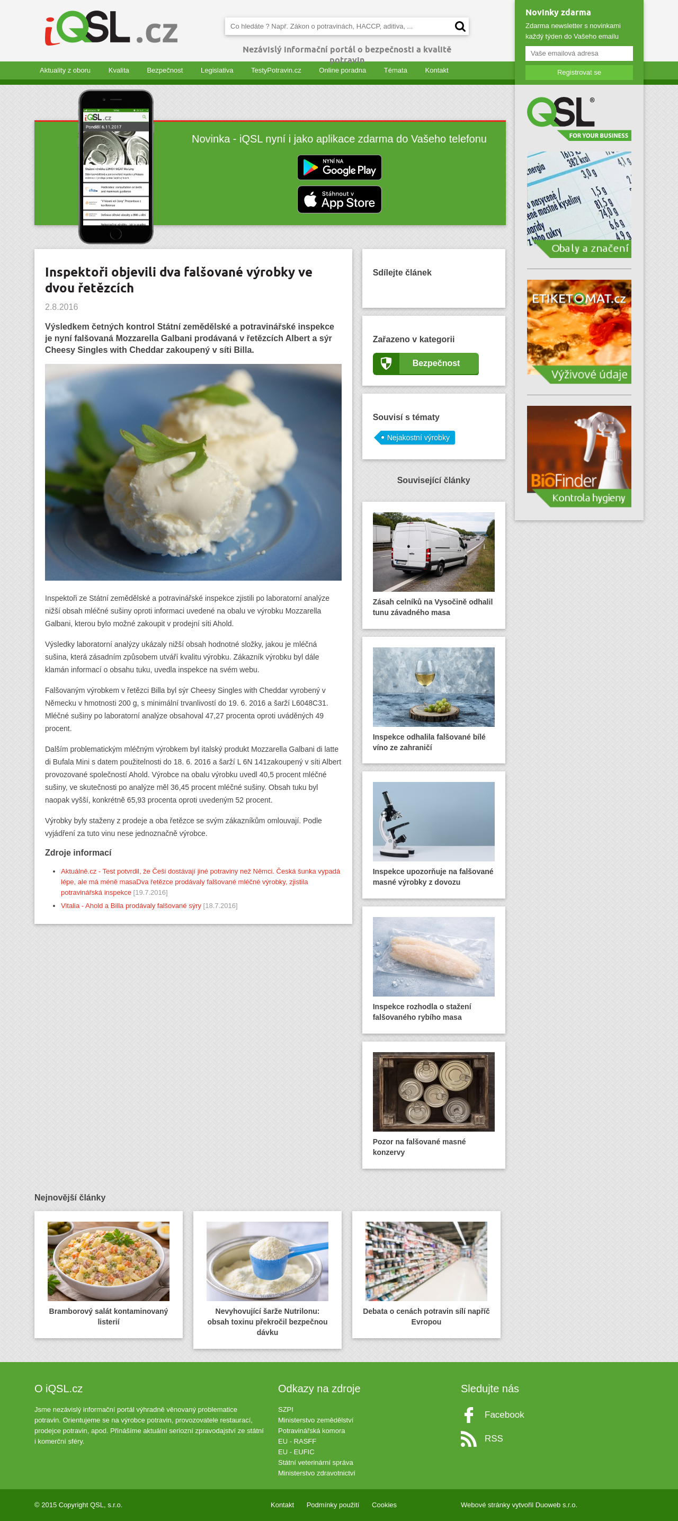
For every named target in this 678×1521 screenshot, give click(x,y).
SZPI (285, 1409)
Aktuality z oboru (65, 70)
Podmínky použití (333, 1505)
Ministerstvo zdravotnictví (316, 1473)
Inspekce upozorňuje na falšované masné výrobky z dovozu (434, 834)
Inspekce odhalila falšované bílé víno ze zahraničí (434, 699)
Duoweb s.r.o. (557, 1505)
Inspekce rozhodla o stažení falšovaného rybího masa (434, 969)
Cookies (384, 1505)
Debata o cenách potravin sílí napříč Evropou (426, 1274)
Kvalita (119, 70)
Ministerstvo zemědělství (315, 1420)
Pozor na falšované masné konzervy (434, 1104)
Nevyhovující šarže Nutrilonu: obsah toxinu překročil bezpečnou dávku (267, 1279)
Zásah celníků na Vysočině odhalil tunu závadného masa (434, 564)
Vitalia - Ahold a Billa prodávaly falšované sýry (131, 906)
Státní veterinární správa (315, 1462)
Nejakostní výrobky (418, 437)
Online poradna (342, 70)
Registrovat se (579, 72)
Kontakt (437, 70)
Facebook (504, 1415)
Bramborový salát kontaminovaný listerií (109, 1274)
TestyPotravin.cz (276, 70)
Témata (395, 70)
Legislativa (217, 70)
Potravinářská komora (311, 1431)
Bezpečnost (165, 70)
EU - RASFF (297, 1441)
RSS (494, 1439)
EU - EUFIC (296, 1452)
